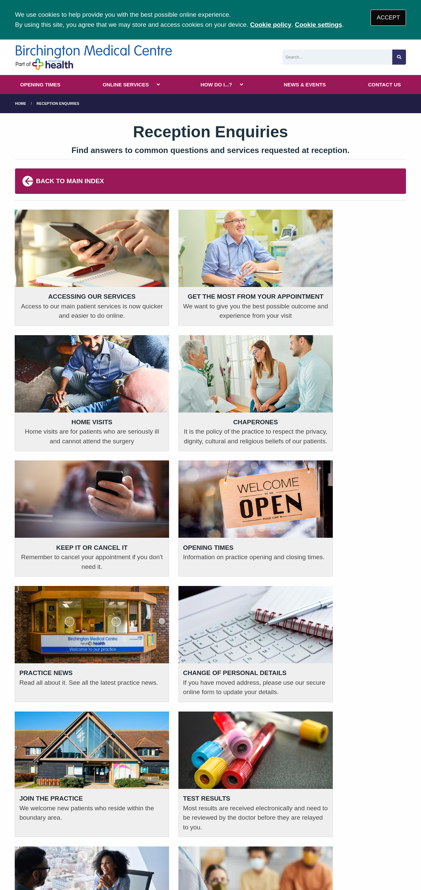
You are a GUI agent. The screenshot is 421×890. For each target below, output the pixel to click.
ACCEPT (388, 17)
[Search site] (399, 57)
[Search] (337, 57)
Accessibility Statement (222, 838)
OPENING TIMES (40, 84)
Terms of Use (75, 838)
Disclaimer (169, 838)
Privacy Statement (123, 838)
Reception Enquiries (58, 103)
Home (20, 103)
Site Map (300, 838)
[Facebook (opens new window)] (21, 862)
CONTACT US (384, 84)
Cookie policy (270, 24)
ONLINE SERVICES (126, 84)
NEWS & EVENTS (305, 84)
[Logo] (93, 57)
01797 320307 (147, 778)
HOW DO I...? (216, 84)
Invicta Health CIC (343, 838)
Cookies (272, 838)
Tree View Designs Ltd (73, 863)
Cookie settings (318, 24)
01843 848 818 (48, 778)
